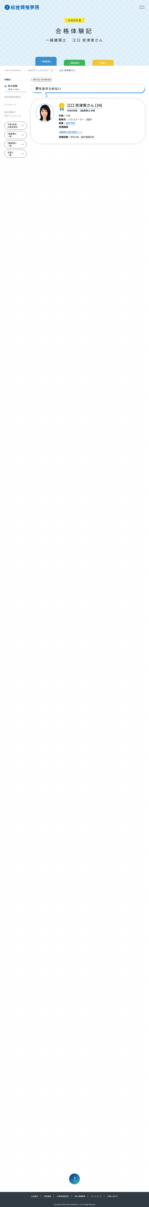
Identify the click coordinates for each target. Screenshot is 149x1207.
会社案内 (34, 1196)
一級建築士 (46, 61)
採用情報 (47, 1196)
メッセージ (10, 104)
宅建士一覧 (10, 153)
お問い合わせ (112, 1196)
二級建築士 (74, 63)
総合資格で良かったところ (12, 113)
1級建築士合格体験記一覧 (40, 70)
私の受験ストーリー (14, 87)
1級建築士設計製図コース (70, 131)
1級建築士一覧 (12, 135)
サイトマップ (96, 1196)
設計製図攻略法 (12, 97)
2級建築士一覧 (12, 144)
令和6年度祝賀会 (12, 70)
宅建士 (103, 63)
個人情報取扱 (80, 1196)
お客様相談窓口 (63, 1196)
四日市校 (70, 123)
